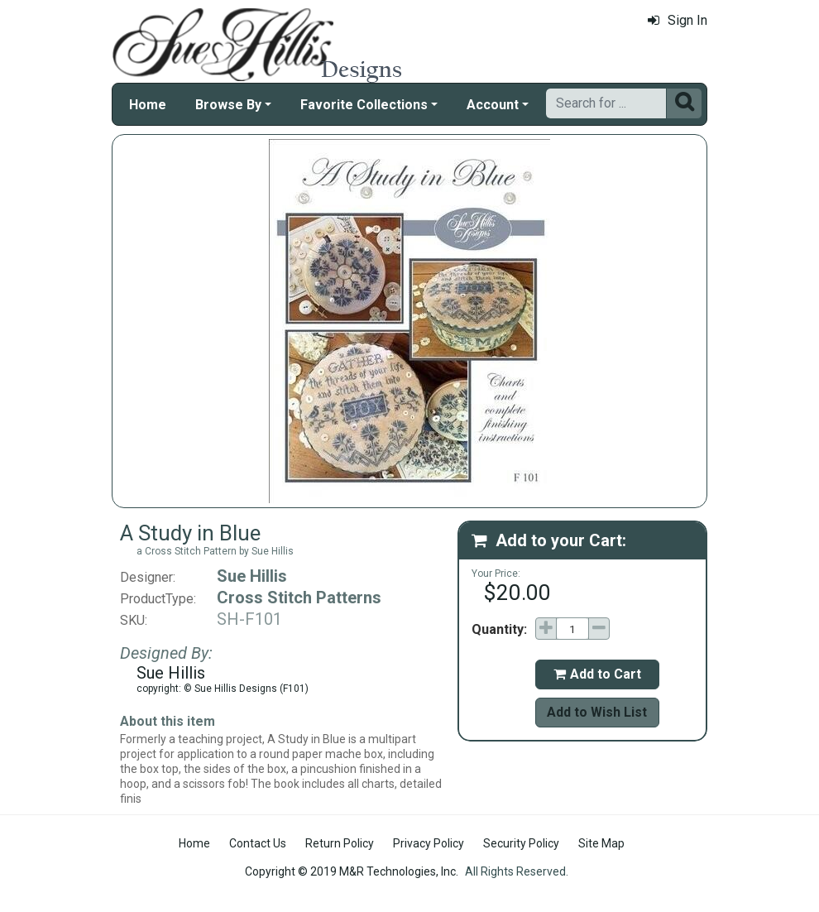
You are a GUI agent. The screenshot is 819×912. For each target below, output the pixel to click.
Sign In (677, 20)
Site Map (601, 843)
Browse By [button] (228, 105)
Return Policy (339, 843)
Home (147, 105)
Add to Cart (597, 674)
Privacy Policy (428, 843)
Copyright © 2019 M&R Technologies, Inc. (351, 871)
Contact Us (257, 843)
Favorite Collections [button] (364, 105)
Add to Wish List (597, 712)
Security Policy (521, 843)
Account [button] (493, 105)
